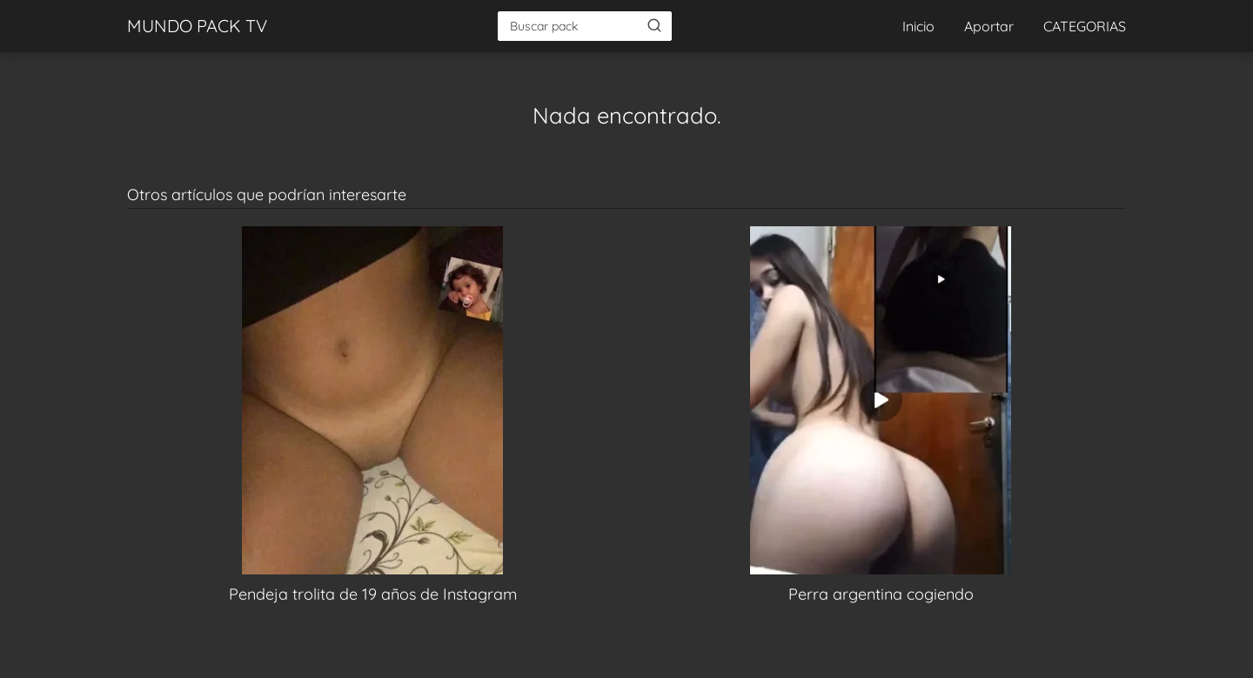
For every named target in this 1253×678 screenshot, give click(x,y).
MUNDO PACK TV (197, 26)
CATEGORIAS (1084, 26)
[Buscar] (654, 25)
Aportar (989, 26)
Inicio (918, 26)
